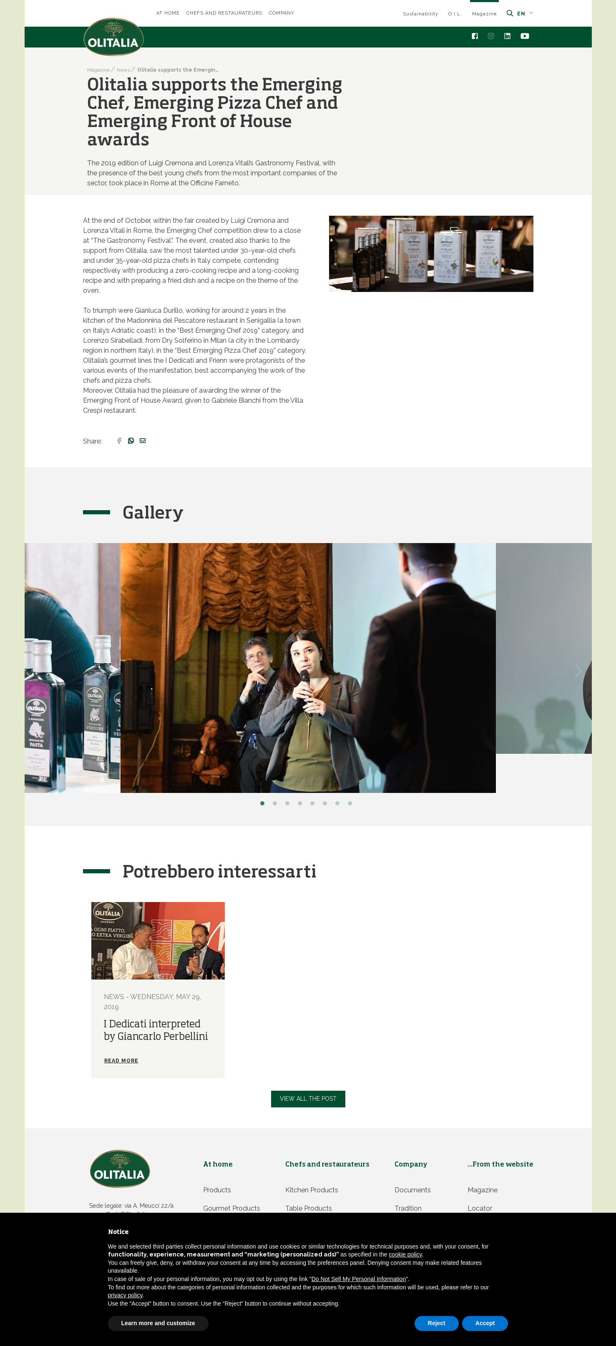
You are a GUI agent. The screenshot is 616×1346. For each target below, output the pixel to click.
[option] (308, 668)
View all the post (308, 1098)
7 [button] (339, 805)
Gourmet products (231, 1208)
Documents (413, 1190)
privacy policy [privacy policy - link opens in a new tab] (125, 1295)
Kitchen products (311, 1190)
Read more (121, 1061)
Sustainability (420, 14)
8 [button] (352, 805)
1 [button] (264, 805)
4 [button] (302, 805)
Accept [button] (485, 1323)
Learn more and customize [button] (158, 1323)
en (525, 14)
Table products (308, 1208)
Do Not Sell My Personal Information (359, 1279)
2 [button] (277, 805)
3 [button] (289, 805)
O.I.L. (455, 14)
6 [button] (327, 805)
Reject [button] (436, 1323)
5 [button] (314, 805)
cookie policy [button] (405, 1254)
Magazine (484, 14)
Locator (480, 1208)
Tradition (408, 1208)
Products (217, 1190)
